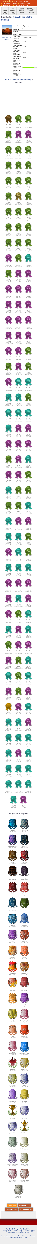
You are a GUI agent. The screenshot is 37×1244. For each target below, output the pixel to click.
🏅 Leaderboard (6, 3)
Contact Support (29, 1231)
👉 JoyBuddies (5, 5)
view (19, 75)
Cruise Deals (5, 1236)
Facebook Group (12, 1229)
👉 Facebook (17, 5)
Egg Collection (24, 1205)
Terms (15, 1231)
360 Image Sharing (29, 1236)
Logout (25, 5)
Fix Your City (16, 1236)
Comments (12, 1205)
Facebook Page (25, 1229)
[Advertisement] (18, 99)
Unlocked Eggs (11, 1209)
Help (15, 3)
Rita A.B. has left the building (17, 80)
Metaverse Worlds (16, 1237)
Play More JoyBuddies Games (18, 1232)
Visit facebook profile (6, 38)
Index (25, 1237)
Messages (24, 1)
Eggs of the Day (26, 1209)
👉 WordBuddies (24, 3)
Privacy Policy (7, 1231)
